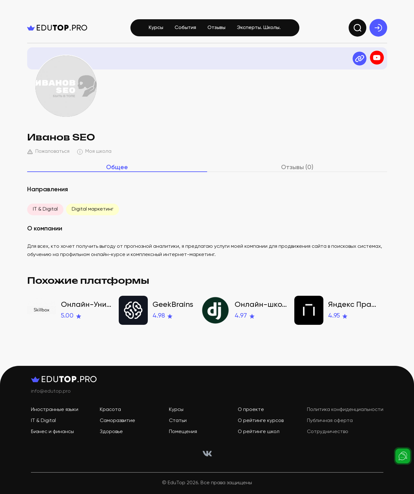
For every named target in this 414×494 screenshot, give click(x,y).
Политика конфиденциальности (345, 409)
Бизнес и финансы (52, 431)
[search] (357, 28)
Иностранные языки (54, 409)
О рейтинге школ (258, 431)
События (185, 27)
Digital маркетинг (92, 209)
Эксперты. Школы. (259, 27)
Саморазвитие (117, 420)
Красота (110, 409)
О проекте (251, 409)
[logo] (57, 27)
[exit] (378, 28)
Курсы (156, 27)
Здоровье (111, 431)
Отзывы (216, 27)
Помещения (183, 431)
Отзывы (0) (297, 167)
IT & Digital (45, 209)
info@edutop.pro (51, 391)
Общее (117, 167)
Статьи (178, 420)
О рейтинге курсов (261, 420)
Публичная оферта (330, 420)
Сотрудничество (327, 431)
